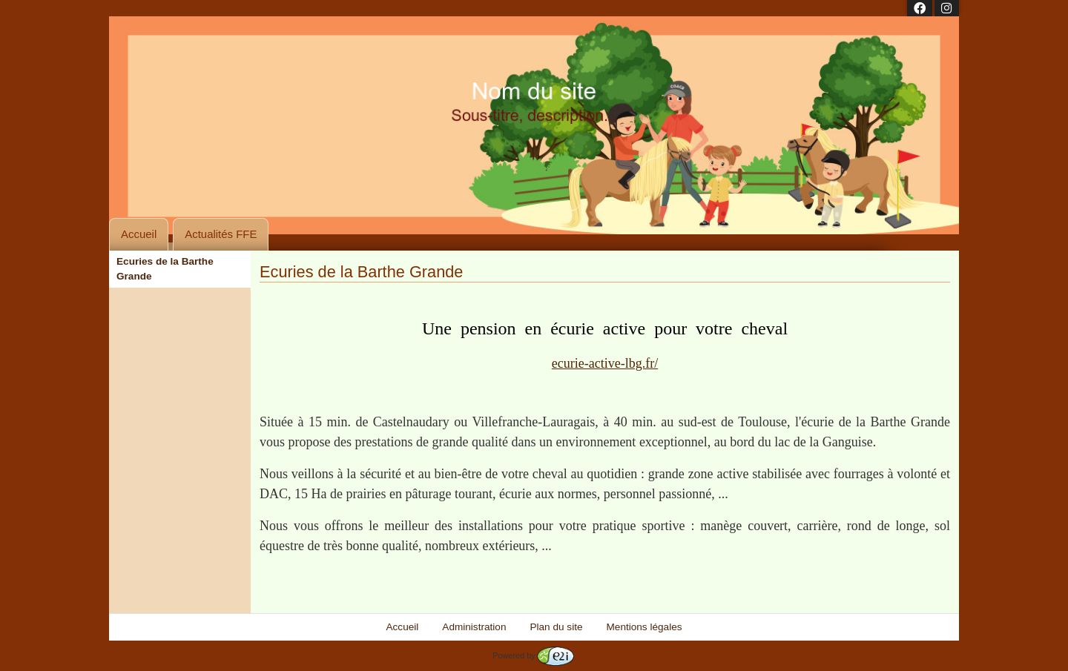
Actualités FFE (221, 234)
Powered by (532, 655)
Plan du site (556, 626)
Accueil (138, 234)
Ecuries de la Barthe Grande (165, 269)
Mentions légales (644, 626)
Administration (474, 626)
